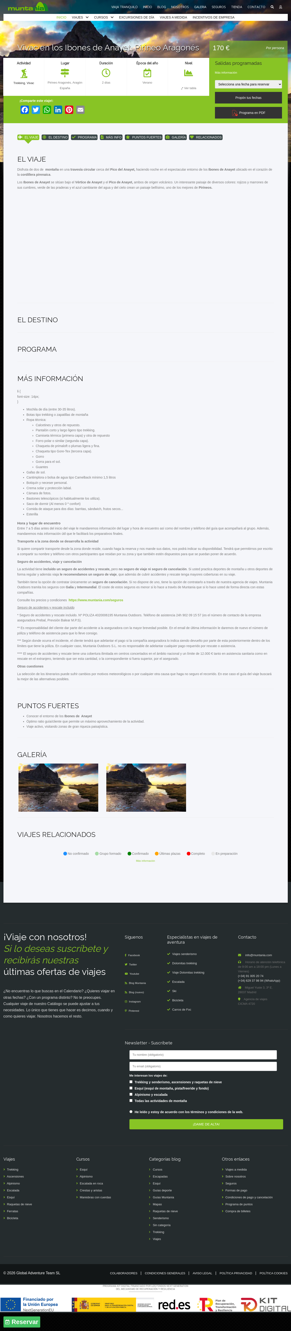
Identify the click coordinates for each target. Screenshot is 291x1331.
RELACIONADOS (206, 137)
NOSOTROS (180, 7)
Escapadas (160, 1194)
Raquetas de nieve (19, 1222)
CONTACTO (256, 7)
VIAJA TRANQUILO (124, 7)
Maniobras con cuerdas (95, 1215)
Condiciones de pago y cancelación (249, 1215)
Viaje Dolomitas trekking (188, 990)
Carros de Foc (181, 1027)
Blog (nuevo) (137, 1010)
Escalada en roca (91, 1201)
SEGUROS (219, 7)
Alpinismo (13, 1201)
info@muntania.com (258, 973)
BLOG (161, 7)
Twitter (134, 982)
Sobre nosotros (235, 1194)
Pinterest (135, 1029)
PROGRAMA (84, 137)
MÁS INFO (111, 137)
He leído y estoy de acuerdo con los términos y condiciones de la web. (189, 1130)
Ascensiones (15, 1194)
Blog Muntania (138, 1001)
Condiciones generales (165, 1291)
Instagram (136, 1019)
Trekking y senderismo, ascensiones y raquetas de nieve (178, 1100)
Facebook (135, 973)
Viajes (157, 1257)
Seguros (230, 1201)
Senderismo (161, 1236)
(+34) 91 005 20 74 (250, 994)
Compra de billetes (237, 1229)
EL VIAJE (28, 137)
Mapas (157, 1222)
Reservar (25, 1322)
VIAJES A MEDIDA (173, 17)
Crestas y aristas (91, 1208)
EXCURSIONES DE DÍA (136, 17)
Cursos (157, 1188)
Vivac (31, 83)
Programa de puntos (239, 1222)
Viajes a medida (236, 1188)
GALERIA (200, 7)
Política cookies (274, 1291)
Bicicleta (177, 1018)
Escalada (178, 1000)
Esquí (11, 1215)
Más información (226, 72)
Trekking (19, 83)
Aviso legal (202, 1291)
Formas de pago (236, 1208)
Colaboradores (123, 1291)
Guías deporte (162, 1208)
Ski (174, 1009)
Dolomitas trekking (184, 981)
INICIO (147, 7)
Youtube (135, 992)
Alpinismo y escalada (151, 1113)
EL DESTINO (55, 137)
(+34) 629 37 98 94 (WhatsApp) (259, 999)
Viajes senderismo (184, 972)
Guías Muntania (163, 1215)
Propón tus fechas (248, 98)
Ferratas (12, 1229)
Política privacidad (236, 1291)
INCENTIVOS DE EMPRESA (213, 17)
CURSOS (101, 17)
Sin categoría (162, 1243)
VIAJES (77, 17)
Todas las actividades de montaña (161, 1119)
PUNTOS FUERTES (144, 137)
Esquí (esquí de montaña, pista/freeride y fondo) (172, 1106)
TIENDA (236, 7)
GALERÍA (176, 137)
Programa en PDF (249, 113)
